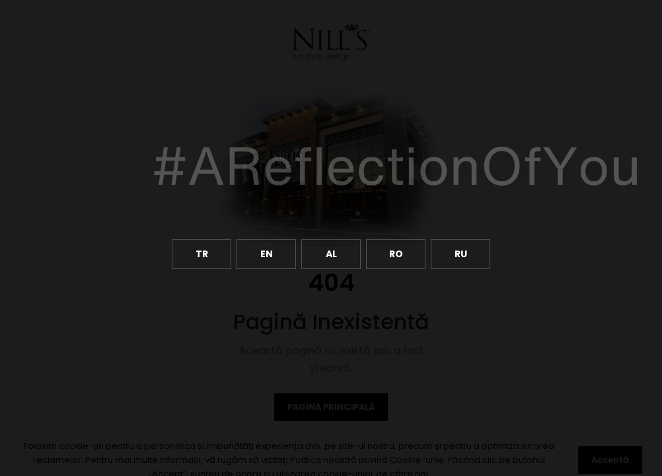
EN (266, 253)
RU (461, 253)
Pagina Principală (331, 407)
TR (202, 253)
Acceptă (610, 460)
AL (331, 253)
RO (396, 253)
